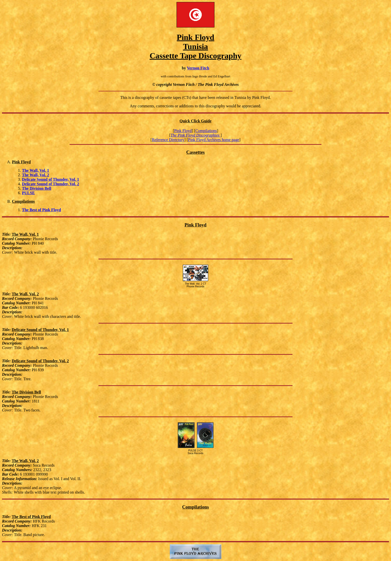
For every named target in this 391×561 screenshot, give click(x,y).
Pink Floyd (183, 131)
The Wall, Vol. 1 (35, 170)
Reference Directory (168, 140)
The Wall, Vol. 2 (35, 175)
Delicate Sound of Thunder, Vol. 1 (50, 179)
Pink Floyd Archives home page (213, 140)
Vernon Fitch (198, 68)
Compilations (206, 131)
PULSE (28, 193)
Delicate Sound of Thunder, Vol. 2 (50, 184)
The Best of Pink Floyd (41, 210)
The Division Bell (36, 188)
